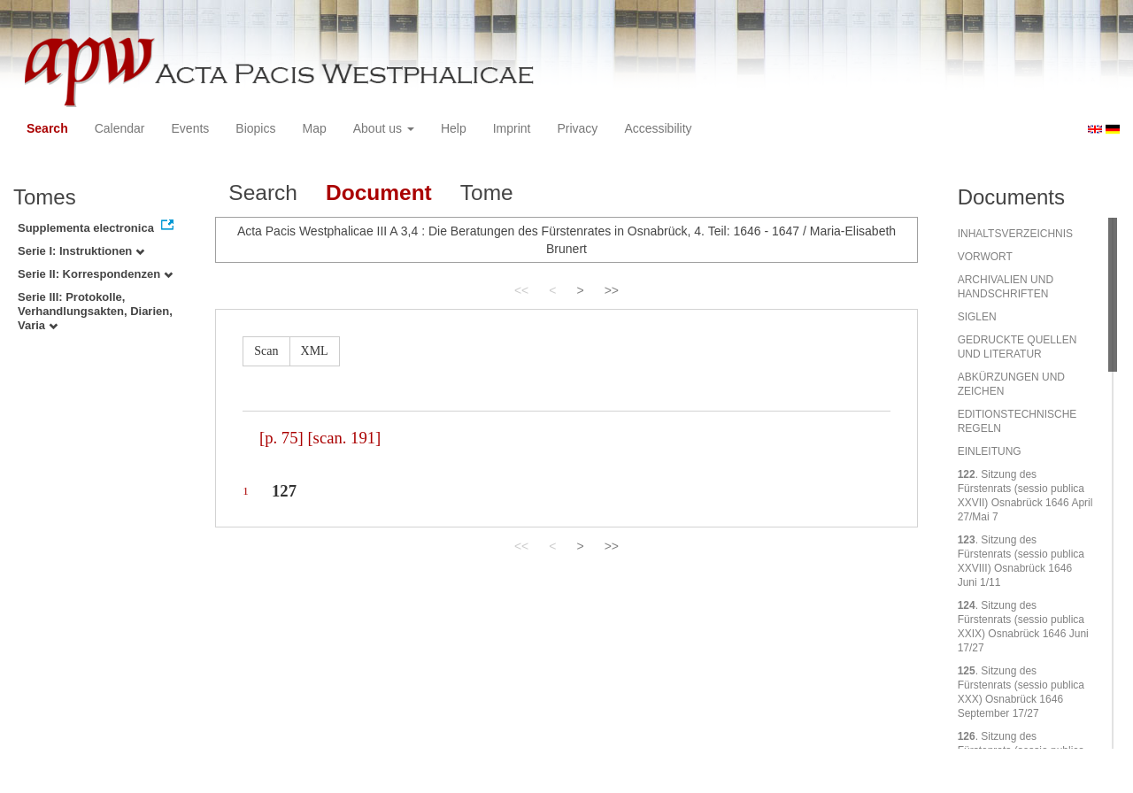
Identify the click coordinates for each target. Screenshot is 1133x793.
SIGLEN (977, 317)
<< (521, 290)
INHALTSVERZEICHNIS (1015, 233)
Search (47, 128)
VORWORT (985, 256)
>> (612, 290)
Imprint (512, 128)
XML (314, 351)
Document (379, 192)
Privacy (577, 128)
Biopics (255, 128)
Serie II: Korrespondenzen (95, 274)
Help (453, 128)
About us (383, 128)
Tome (486, 192)
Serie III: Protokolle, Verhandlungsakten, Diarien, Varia (95, 311)
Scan (266, 351)
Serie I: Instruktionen (81, 251)
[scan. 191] (344, 437)
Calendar (120, 128)
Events (191, 128)
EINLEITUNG (989, 451)
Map (314, 128)
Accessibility (657, 128)
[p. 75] (281, 437)
